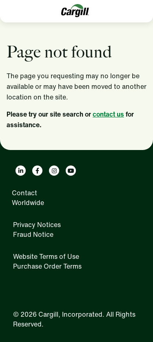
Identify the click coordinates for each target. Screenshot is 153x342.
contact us (108, 114)
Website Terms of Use (46, 256)
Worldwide (28, 202)
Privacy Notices (37, 224)
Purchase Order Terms (47, 266)
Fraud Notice (33, 234)
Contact (24, 193)
